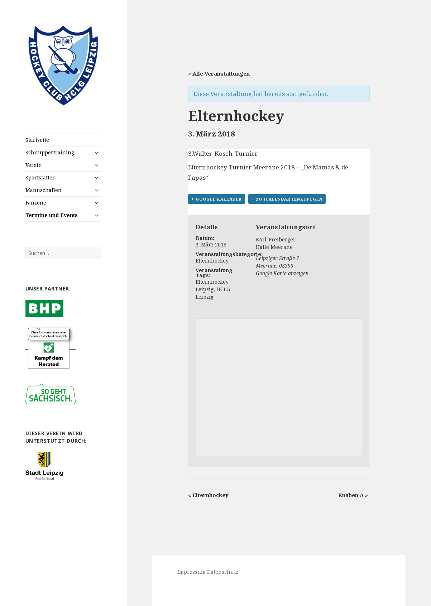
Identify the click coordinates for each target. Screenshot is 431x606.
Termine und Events (51, 215)
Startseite (37, 139)
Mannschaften (43, 190)
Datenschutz (222, 571)
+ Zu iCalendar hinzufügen (287, 199)
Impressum (191, 571)
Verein (33, 165)
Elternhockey (212, 260)
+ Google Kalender (216, 199)
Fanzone (35, 202)
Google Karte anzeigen (282, 273)
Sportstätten (40, 177)
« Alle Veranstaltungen (219, 73)
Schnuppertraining (49, 152)
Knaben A (353, 495)
